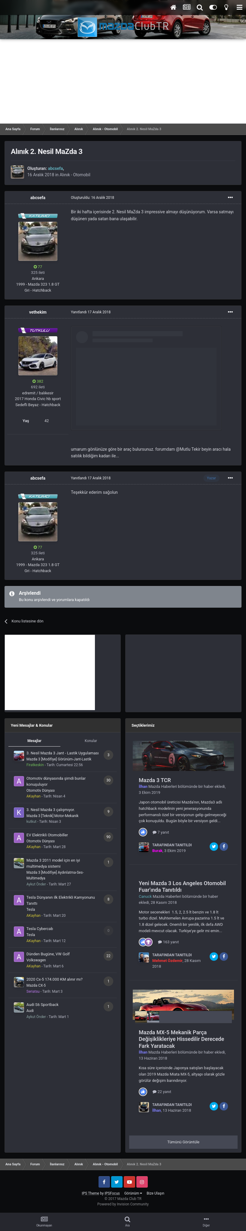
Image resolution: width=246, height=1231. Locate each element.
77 (38, 267)
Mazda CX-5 (36, 985)
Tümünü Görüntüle (183, 1142)
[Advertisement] (123, 81)
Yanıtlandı (91, 312)
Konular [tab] (91, 741)
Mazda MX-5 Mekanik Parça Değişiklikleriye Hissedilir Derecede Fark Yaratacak (181, 1039)
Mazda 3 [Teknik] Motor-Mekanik (52, 816)
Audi (30, 1011)
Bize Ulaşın (155, 1193)
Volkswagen (36, 960)
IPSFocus (112, 1193)
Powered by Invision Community (123, 1204)
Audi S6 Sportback (42, 1004)
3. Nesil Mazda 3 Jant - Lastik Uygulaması (62, 753)
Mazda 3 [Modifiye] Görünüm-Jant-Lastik (58, 759)
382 (37, 381)
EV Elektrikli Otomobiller (47, 835)
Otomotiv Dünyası (40, 790)
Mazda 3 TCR (155, 780)
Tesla (30, 909)
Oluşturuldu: (92, 198)
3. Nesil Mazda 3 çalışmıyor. (50, 809)
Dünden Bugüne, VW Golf (48, 954)
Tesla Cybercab (39, 928)
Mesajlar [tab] (34, 741)
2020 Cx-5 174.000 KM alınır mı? (54, 979)
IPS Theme (90, 1193)
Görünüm (133, 1193)
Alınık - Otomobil (74, 174)
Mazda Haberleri (162, 786)
